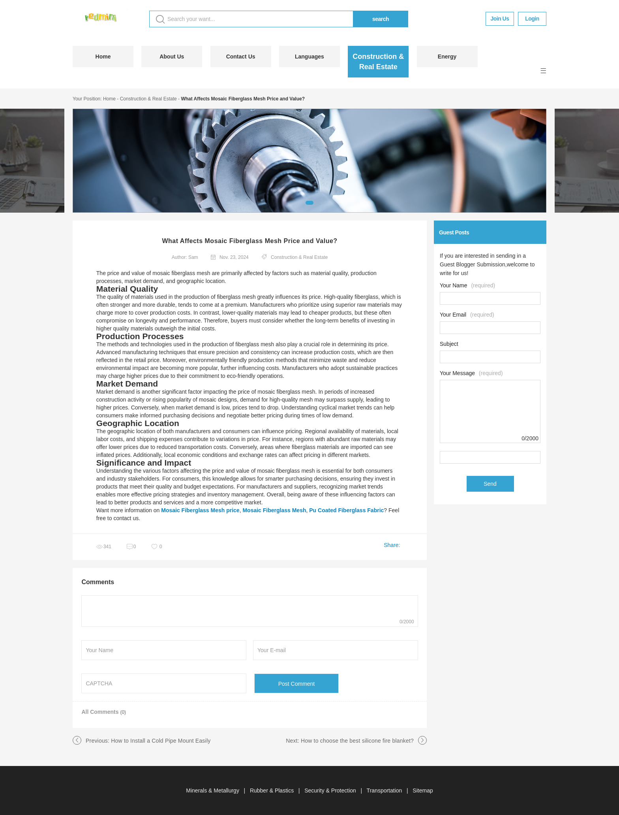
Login (532, 18)
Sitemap (423, 790)
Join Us (499, 18)
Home (103, 56)
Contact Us (240, 56)
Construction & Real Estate (378, 62)
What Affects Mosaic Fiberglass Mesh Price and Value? (243, 99)
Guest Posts (454, 232)
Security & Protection (331, 790)
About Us (171, 56)
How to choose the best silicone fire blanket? (357, 741)
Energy (447, 56)
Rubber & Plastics (272, 790)
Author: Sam (185, 257)
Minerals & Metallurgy (213, 790)
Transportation (385, 790)
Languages (309, 56)
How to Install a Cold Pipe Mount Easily (160, 741)
